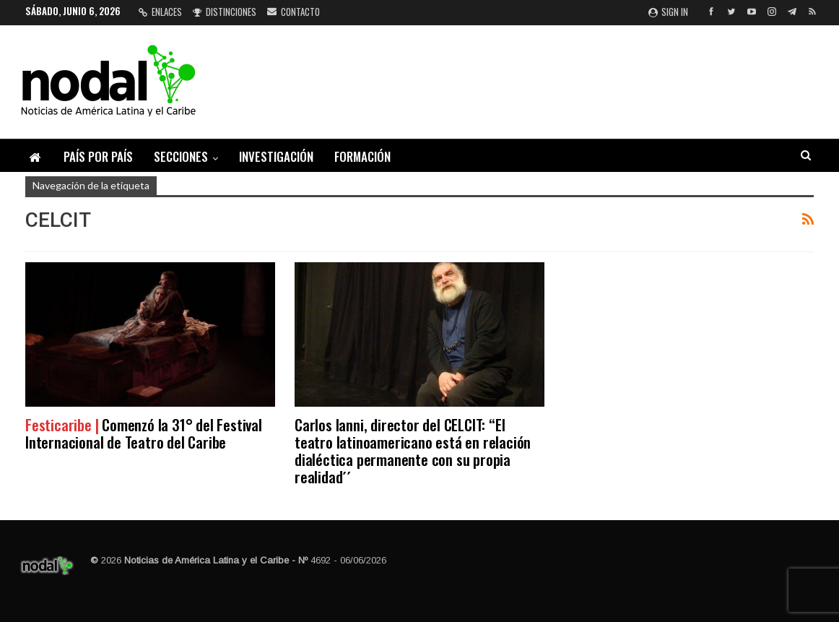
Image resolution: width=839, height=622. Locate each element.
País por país (98, 156)
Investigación (276, 156)
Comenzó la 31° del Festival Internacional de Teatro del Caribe (143, 433)
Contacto (293, 11)
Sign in (668, 11)
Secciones (181, 156)
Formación (362, 156)
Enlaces (160, 11)
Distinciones (224, 11)
